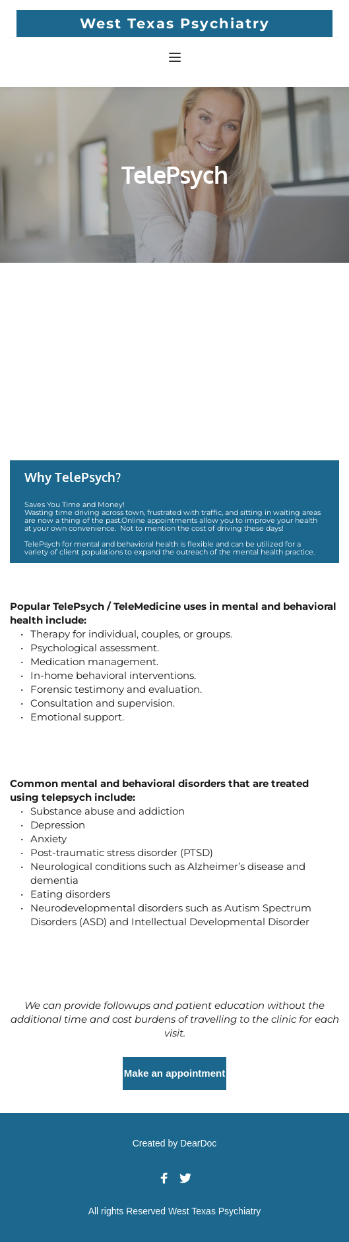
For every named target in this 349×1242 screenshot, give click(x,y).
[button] (175, 57)
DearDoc (198, 1143)
